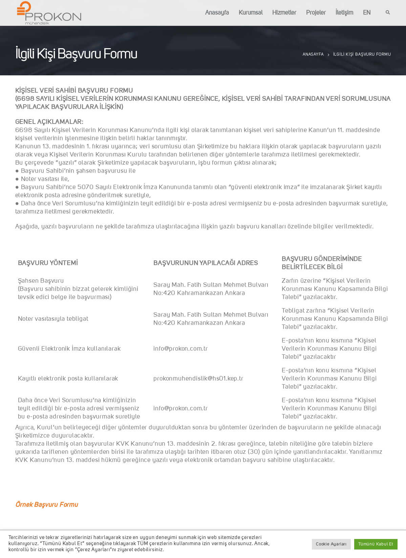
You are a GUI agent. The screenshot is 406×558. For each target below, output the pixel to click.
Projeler (316, 13)
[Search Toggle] (388, 13)
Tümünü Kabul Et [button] (375, 544)
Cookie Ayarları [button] (331, 544)
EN (366, 13)
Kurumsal (250, 13)
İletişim (344, 13)
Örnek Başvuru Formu (46, 505)
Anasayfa (217, 13)
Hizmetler (284, 13)
